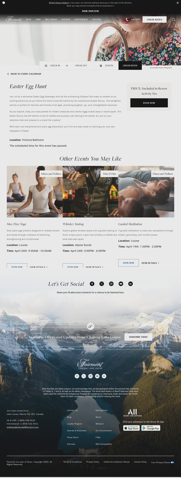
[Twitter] (101, 284)
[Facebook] (92, 284)
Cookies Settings (162, 463)
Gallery (134, 19)
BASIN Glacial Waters (56, 2)
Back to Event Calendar (25, 74)
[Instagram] (111, 284)
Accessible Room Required (161, 68)
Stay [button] (30, 19)
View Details (39, 267)
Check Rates (130, 65)
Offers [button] (98, 19)
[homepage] (17, 19)
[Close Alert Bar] (177, 3)
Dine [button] (40, 19)
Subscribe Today (138, 336)
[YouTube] (121, 284)
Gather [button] (67, 19)
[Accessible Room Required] (146, 67)
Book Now (149, 102)
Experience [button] (83, 19)
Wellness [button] (53, 19)
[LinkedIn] (130, 284)
